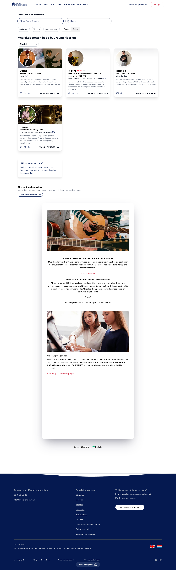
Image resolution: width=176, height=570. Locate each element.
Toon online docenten (30, 194)
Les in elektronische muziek (88, 524)
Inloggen (157, 4)
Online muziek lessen (85, 529)
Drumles (79, 519)
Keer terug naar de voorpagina (60, 373)
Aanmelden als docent (129, 507)
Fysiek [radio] (66, 29)
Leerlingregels (19, 560)
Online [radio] (75, 29)
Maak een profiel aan (138, 4)
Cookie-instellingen (92, 560)
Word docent (56, 4)
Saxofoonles (81, 514)
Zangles (79, 504)
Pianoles (79, 500)
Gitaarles (80, 495)
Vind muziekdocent (39, 4)
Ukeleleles (80, 509)
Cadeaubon (69, 4)
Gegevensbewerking (41, 560)
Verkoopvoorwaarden (85, 534)
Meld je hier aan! (88, 273)
